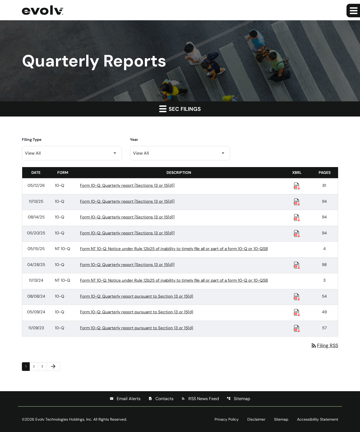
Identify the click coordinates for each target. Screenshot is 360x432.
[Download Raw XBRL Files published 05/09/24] (297, 312)
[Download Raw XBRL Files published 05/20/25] (297, 233)
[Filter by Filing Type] (72, 153)
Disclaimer (256, 419)
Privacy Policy (227, 419)
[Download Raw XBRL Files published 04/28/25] (297, 265)
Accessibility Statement (317, 419)
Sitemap (238, 398)
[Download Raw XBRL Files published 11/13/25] (297, 201)
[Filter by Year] (180, 153)
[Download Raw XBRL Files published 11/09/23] (297, 328)
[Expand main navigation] (353, 10)
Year (134, 139)
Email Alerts (125, 398)
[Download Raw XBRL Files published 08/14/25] (297, 217)
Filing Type (31, 139)
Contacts (161, 398)
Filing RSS (324, 345)
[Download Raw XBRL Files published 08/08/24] (297, 296)
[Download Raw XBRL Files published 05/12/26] (297, 185)
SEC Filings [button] (180, 108)
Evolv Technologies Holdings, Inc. (63, 419)
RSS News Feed (200, 398)
